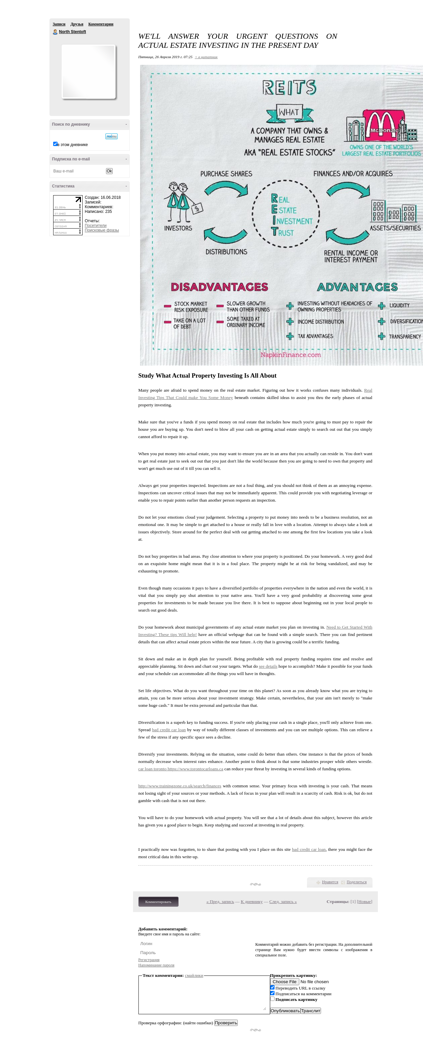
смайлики (194, 975)
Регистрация (149, 959)
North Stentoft (55, 32)
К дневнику (252, 901)
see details (268, 666)
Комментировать (158, 902)
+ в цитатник (206, 57)
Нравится (330, 882)
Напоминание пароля (156, 965)
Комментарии (100, 24)
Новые (364, 901)
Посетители (96, 225)
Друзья (77, 24)
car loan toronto (153, 768)
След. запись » (283, 901)
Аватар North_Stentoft (88, 71)
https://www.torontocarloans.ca (195, 768)
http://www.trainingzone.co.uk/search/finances (179, 785)
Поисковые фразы (102, 230)
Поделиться (357, 882)
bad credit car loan (169, 729)
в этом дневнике (73, 144)
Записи (59, 24)
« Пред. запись (220, 901)
